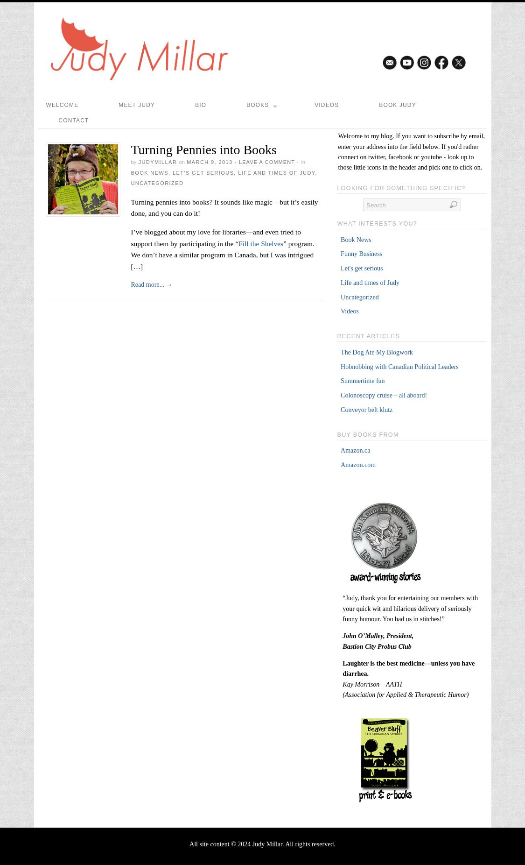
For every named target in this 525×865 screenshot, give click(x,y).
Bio (200, 105)
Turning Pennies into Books (204, 149)
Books (261, 107)
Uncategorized (157, 183)
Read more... (152, 284)
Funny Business (361, 253)
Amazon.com (358, 464)
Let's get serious (203, 173)
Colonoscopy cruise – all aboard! (384, 395)
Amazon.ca (355, 450)
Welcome (62, 105)
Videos (327, 105)
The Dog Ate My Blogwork (377, 352)
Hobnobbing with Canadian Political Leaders (400, 366)
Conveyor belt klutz (366, 409)
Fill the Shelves (260, 244)
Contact (74, 120)
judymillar (158, 162)
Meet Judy (137, 105)
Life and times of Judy (276, 173)
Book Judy (397, 105)
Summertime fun (363, 380)
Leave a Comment (267, 162)
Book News (149, 173)
